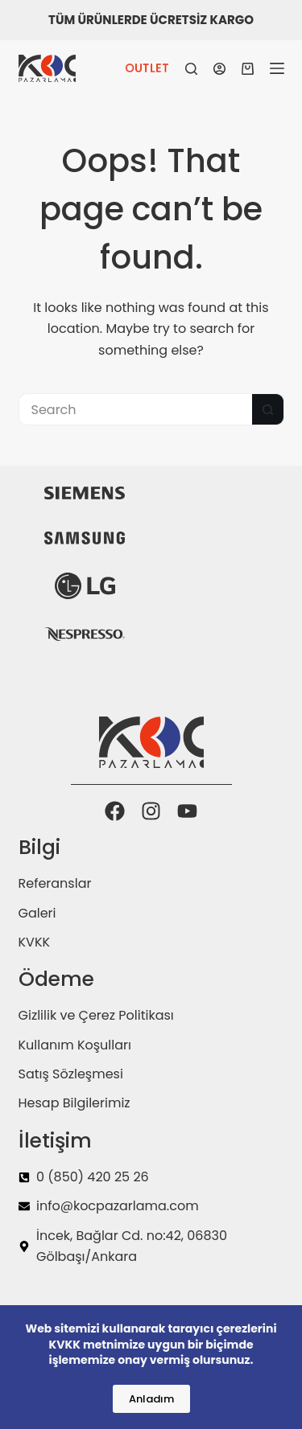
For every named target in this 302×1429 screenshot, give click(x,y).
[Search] (191, 69)
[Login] (219, 69)
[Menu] (277, 68)
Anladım (151, 1398)
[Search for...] (135, 409)
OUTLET (147, 68)
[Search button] (268, 409)
